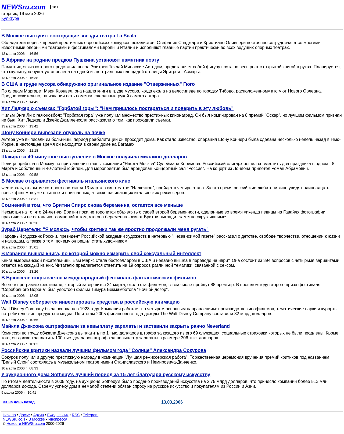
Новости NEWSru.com (25, 423)
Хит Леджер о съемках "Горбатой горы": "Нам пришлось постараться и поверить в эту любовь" (117, 108)
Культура (10, 18)
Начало (9, 415)
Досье (24, 415)
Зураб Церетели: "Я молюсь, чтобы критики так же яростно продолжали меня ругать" (105, 229)
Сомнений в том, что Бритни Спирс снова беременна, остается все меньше (92, 205)
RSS (76, 415)
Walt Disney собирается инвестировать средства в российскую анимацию (90, 302)
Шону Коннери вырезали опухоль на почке (53, 132)
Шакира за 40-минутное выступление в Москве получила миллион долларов (94, 156)
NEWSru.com (23, 7)
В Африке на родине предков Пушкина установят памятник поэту (80, 60)
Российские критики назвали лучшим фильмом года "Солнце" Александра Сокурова (103, 350)
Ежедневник (58, 415)
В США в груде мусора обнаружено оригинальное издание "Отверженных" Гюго (98, 84)
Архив (38, 415)
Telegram (91, 415)
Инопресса (57, 419)
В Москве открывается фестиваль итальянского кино (65, 181)
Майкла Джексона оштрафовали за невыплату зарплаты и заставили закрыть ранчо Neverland (115, 326)
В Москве (36, 419)
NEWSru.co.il (14, 419)
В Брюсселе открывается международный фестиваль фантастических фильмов (98, 277)
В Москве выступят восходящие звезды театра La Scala (68, 35)
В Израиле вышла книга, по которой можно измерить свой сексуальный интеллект (101, 253)
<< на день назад (19, 402)
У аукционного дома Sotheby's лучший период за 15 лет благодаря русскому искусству (105, 374)
